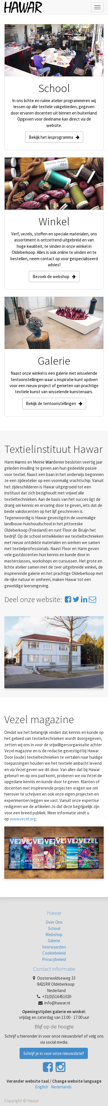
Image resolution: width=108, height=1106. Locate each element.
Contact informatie (54, 968)
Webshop (54, 934)
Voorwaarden (54, 947)
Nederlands (61, 1087)
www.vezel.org (23, 819)
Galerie (54, 940)
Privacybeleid (54, 959)
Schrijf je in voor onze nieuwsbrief (53, 1053)
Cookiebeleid (54, 953)
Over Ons (54, 922)
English (41, 1087)
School (54, 928)
